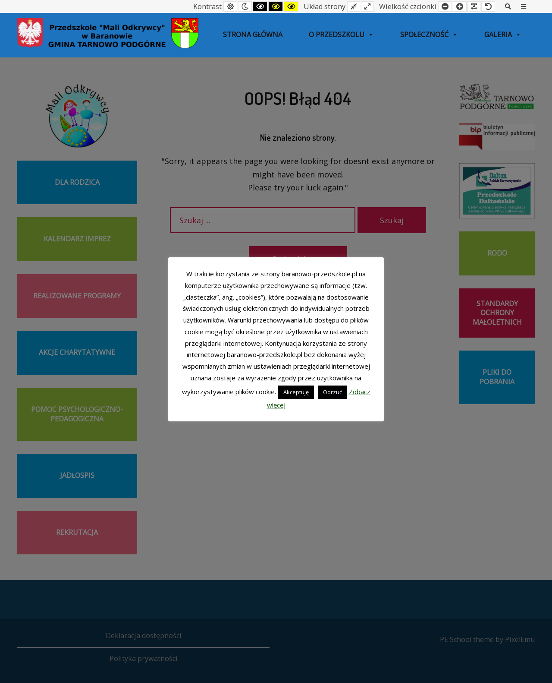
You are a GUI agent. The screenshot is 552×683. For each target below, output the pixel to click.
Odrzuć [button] (332, 392)
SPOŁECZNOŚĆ (429, 34)
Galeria (502, 34)
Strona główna (252, 34)
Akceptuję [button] (296, 392)
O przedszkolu (341, 34)
